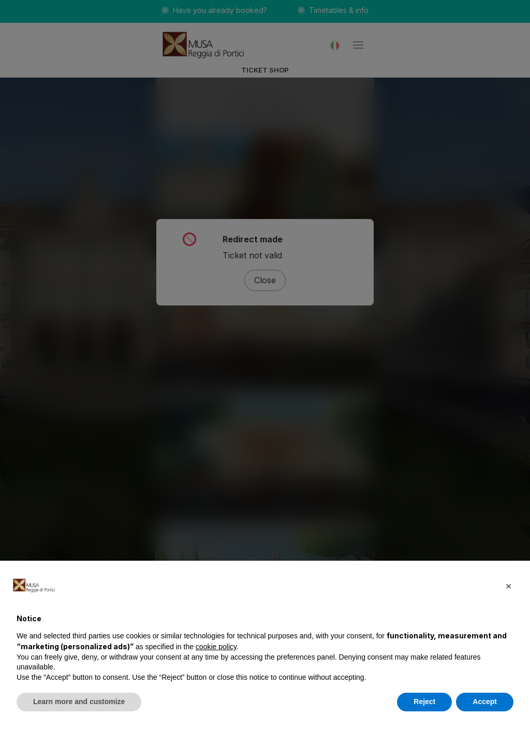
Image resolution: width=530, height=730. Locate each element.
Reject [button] (424, 701)
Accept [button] (485, 701)
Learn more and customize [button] (79, 701)
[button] (508, 585)
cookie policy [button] (216, 647)
